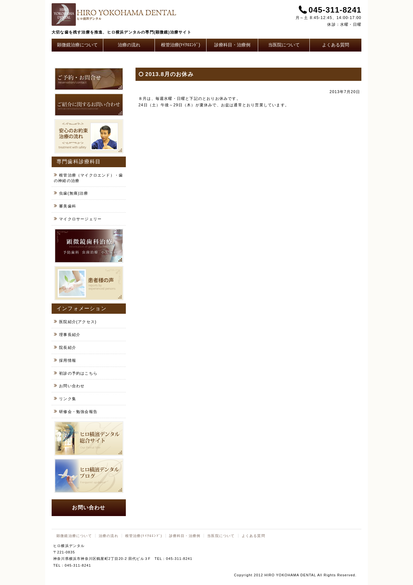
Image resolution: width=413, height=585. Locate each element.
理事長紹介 (69, 334)
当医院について (284, 44)
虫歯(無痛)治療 (73, 193)
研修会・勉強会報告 (78, 411)
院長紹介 (67, 347)
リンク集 (67, 399)
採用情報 (67, 360)
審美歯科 (67, 206)
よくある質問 (335, 44)
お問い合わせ (72, 386)
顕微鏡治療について (77, 44)
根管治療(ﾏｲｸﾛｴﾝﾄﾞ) (180, 44)
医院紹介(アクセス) (77, 322)
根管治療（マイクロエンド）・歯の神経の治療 (88, 178)
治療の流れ (129, 44)
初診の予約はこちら (78, 373)
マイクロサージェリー (80, 219)
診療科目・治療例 (232, 44)
